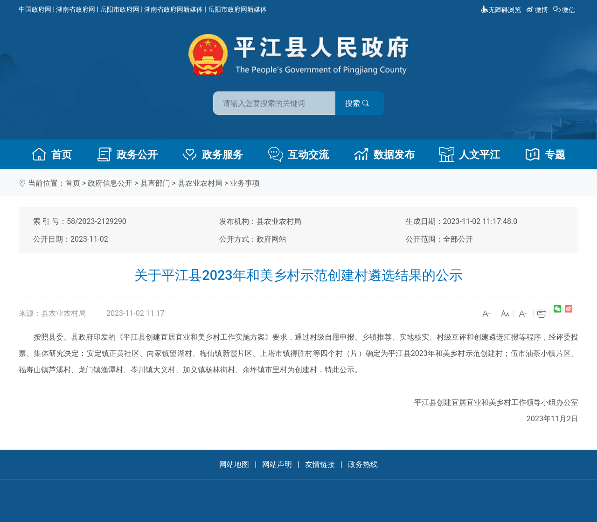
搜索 (365, 101)
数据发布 (384, 154)
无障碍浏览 (501, 10)
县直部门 (155, 183)
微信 (565, 10)
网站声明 (277, 464)
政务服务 (212, 154)
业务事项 (245, 183)
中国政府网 (35, 9)
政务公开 (127, 154)
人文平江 (469, 154)
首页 (52, 154)
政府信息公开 (110, 183)
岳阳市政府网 (119, 9)
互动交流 (298, 154)
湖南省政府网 (75, 9)
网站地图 (234, 464)
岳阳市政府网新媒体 (237, 9)
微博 (538, 10)
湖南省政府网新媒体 (173, 9)
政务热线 (363, 464)
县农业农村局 (200, 183)
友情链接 (320, 464)
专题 (545, 154)
